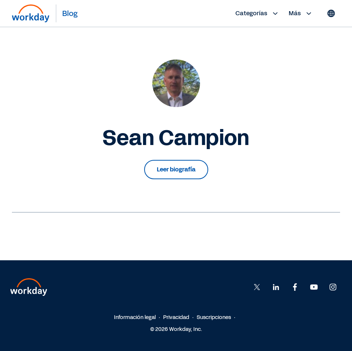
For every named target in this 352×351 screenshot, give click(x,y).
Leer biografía (176, 169)
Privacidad (176, 317)
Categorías (257, 13)
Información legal (135, 317)
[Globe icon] (331, 13)
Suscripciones (214, 317)
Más (301, 13)
